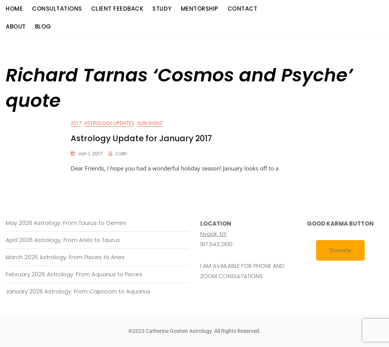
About (16, 26)
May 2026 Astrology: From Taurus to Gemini (66, 223)
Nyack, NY (213, 234)
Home (14, 9)
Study (162, 9)
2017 (76, 122)
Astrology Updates (109, 122)
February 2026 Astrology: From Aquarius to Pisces (74, 274)
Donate (340, 250)
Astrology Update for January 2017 (141, 138)
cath (121, 153)
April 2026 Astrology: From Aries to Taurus (63, 240)
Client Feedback (117, 9)
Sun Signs (149, 122)
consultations (57, 9)
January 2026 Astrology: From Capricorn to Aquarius (78, 291)
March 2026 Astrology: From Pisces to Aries (65, 257)
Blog (43, 26)
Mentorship (199, 9)
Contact (243, 9)
